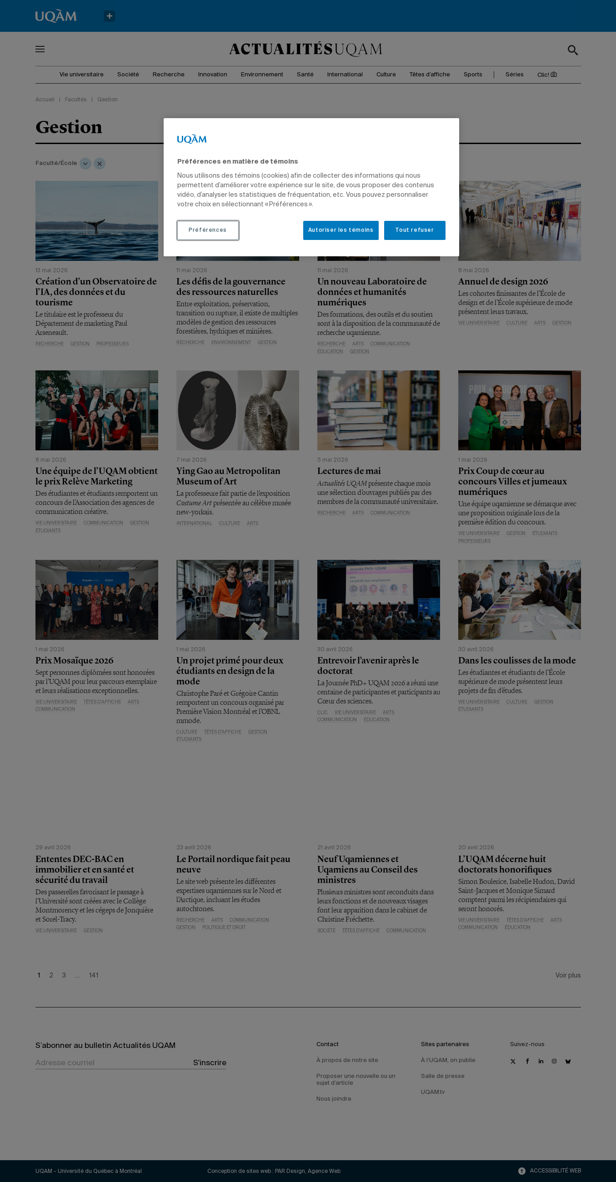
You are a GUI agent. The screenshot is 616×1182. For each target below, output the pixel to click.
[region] (311, 187)
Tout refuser (414, 230)
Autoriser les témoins (341, 230)
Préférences (208, 230)
